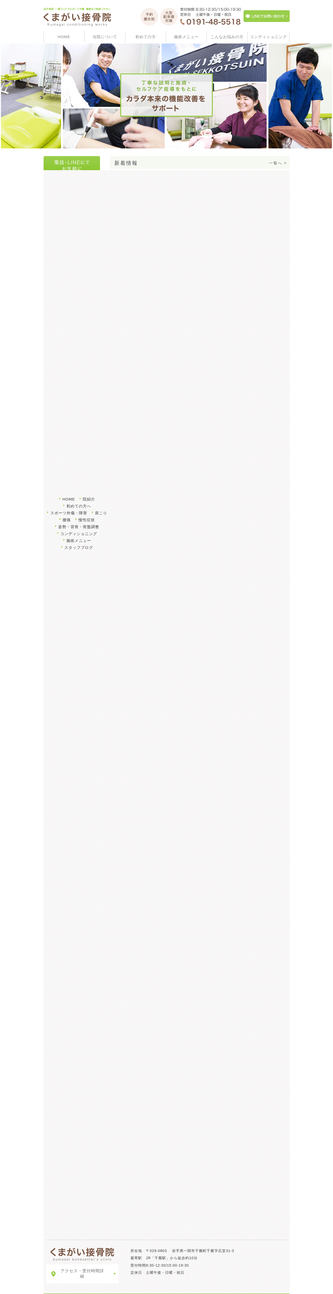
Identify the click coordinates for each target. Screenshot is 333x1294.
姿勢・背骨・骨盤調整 (68, 398)
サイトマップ (59, 1288)
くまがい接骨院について (200, 1130)
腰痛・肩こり (245, 812)
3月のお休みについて (133, 201)
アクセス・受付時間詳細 (82, 1263)
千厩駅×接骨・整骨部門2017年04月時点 (71, 285)
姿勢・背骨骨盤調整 (154, 896)
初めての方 (145, 37)
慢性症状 (57, 385)
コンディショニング (268, 37)
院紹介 (89, 485)
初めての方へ (157, 435)
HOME (64, 37)
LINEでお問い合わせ (92, 1288)
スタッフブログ (78, 533)
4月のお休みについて (133, 182)
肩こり (55, 371)
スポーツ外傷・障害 (154, 812)
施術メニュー (186, 37)
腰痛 (53, 357)
